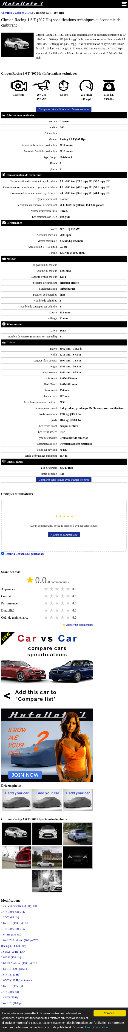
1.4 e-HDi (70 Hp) (11, 1003)
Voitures (6, 12)
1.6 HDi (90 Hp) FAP (13, 951)
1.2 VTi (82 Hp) (10, 917)
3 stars (57, 589)
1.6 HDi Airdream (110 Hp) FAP (19, 963)
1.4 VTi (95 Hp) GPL (13, 911)
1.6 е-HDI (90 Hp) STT (14, 968)
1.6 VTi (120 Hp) (10, 974)
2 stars (52, 589)
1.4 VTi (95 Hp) (10, 991)
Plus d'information (97, 1028)
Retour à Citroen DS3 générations (23, 553)
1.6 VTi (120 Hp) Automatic (16, 980)
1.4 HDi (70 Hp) (10, 997)
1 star (46, 589)
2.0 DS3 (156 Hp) (11, 957)
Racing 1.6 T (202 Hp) (13, 946)
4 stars (63, 589)
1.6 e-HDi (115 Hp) (12, 986)
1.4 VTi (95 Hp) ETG (13, 928)
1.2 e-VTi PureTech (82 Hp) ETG (19, 906)
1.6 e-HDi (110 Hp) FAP (14, 923)
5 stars (68, 589)
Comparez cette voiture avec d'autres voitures (64, 109)
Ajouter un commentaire (64, 534)
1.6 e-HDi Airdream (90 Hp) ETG (20, 940)
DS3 (31, 12)
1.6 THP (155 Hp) (11, 934)
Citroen (20, 12)
